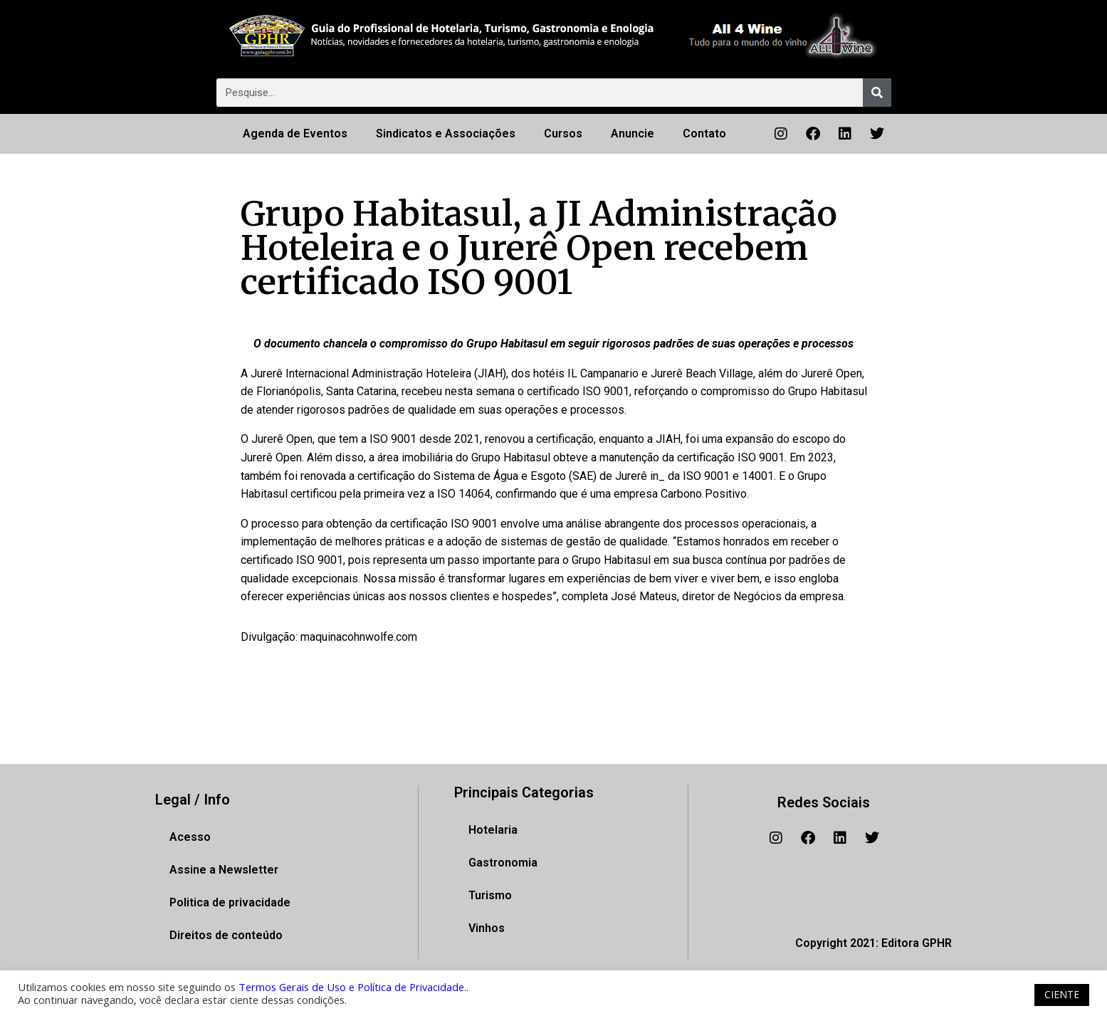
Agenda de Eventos (295, 133)
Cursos (563, 133)
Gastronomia (502, 862)
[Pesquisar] (877, 92)
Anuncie (632, 133)
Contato (704, 133)
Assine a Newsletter (223, 869)
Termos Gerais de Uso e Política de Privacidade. (352, 987)
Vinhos (486, 928)
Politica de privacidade (229, 902)
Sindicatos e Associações (445, 133)
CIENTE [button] (1061, 994)
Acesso (190, 837)
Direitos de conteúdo (226, 935)
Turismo (490, 895)
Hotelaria (493, 830)
